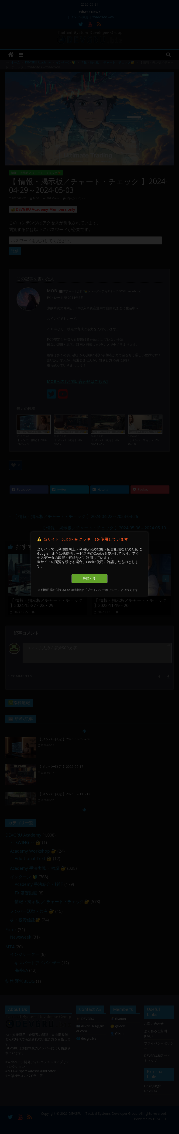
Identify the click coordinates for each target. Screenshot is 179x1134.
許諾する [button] (89, 578)
